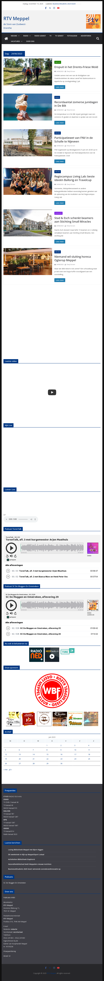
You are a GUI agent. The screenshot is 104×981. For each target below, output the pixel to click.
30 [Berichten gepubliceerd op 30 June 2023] (61, 763)
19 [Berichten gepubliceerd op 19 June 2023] (6, 759)
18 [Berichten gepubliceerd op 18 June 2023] (89, 754)
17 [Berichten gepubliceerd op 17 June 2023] (75, 754)
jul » (10, 769)
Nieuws (14, 36)
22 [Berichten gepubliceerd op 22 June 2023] (47, 759)
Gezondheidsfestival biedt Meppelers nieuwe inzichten (29, 864)
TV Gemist (59, 36)
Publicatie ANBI (9, 897)
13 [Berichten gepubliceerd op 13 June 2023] (20, 754)
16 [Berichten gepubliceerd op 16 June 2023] (61, 754)
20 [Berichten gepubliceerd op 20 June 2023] (20, 759)
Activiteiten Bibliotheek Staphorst (21, 859)
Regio (57, 97)
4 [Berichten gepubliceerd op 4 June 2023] (88, 745)
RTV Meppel (16, 18)
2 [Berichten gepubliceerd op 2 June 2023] (60, 745)
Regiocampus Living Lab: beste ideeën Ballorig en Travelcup (74, 178)
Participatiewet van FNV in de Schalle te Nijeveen (73, 139)
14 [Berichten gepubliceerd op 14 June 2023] (34, 754)
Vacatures (15, 41)
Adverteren (86, 36)
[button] (18, 35)
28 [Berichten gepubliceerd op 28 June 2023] (34, 763)
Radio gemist (40, 36)
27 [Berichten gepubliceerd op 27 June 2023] (20, 763)
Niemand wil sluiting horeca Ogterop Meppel (72, 258)
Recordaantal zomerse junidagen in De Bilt (76, 103)
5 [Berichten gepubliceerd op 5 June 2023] (5, 750)
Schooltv (58, 213)
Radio (25, 36)
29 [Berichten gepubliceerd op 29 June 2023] (47, 763)
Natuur (57, 62)
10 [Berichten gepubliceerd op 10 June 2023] (75, 750)
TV (50, 36)
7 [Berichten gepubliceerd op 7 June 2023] (33, 750)
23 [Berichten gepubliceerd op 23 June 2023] (61, 759)
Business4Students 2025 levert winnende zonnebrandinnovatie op (65, 5)
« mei (5, 769)
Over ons (30, 41)
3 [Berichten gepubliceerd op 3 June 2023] (74, 745)
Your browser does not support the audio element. (20, 519)
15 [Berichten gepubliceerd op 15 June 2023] (47, 754)
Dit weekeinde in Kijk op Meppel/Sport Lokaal (26, 854)
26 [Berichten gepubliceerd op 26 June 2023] (6, 763)
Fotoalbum (72, 36)
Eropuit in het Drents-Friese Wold (76, 67)
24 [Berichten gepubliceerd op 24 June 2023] (75, 759)
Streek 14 (6, 956)
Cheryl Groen (70, 71)
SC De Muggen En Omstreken (14, 883)
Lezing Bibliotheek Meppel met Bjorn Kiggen (25, 850)
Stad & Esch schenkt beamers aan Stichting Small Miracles (73, 219)
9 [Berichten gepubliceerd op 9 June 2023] (60, 750)
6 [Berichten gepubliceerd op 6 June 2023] (19, 750)
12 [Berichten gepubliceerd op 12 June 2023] (6, 754)
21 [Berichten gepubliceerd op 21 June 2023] (34, 759)
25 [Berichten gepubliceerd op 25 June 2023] (89, 759)
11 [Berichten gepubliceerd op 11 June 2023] (89, 750)
